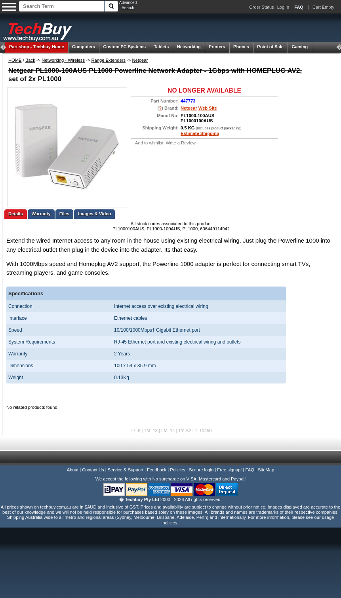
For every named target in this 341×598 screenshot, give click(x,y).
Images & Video (94, 213)
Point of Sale (270, 46)
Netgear (140, 60)
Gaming (299, 46)
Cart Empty (323, 7)
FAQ (250, 469)
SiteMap (266, 469)
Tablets (161, 46)
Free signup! (229, 469)
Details (15, 213)
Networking (189, 46)
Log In (283, 7)
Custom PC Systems (124, 46)
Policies (177, 469)
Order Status (261, 7)
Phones (241, 46)
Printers (217, 46)
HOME (15, 60)
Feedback (156, 469)
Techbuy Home (36, 46)
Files (64, 213)
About (72, 469)
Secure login (201, 469)
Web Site (207, 108)
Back (30, 60)
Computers (83, 46)
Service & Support (125, 469)
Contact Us (93, 469)
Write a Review (181, 142)
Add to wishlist (149, 142)
